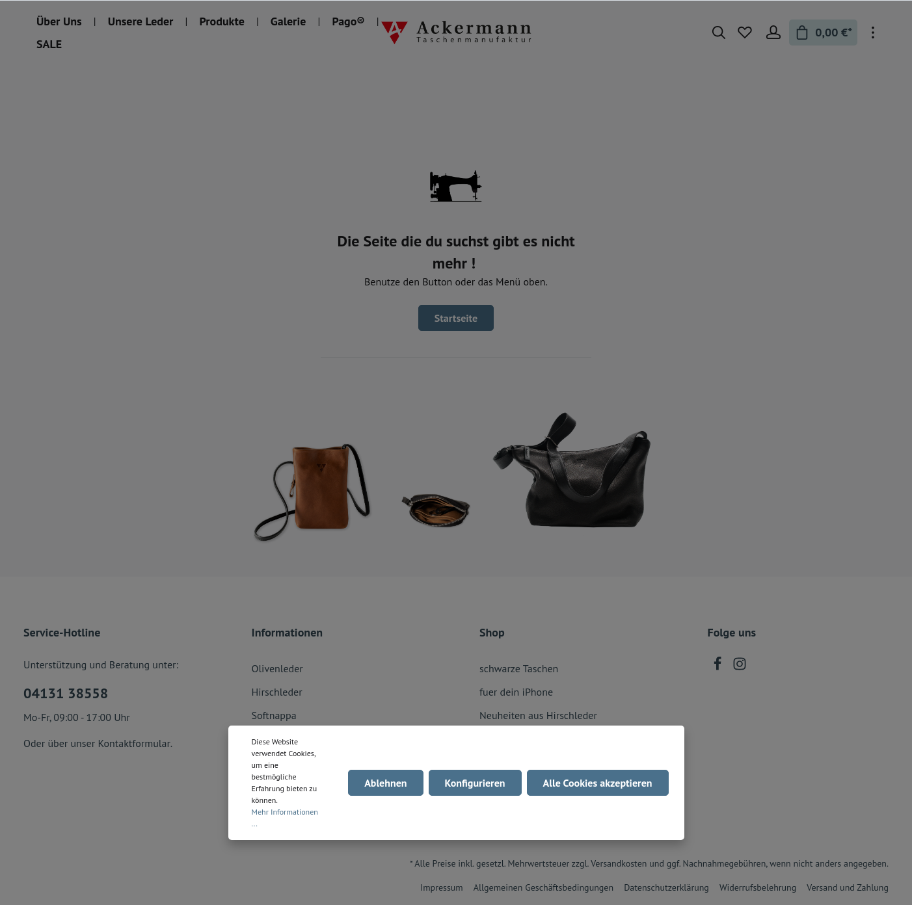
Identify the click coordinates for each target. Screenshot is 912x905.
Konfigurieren (475, 782)
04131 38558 (65, 693)
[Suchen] (719, 33)
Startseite (456, 317)
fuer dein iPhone (516, 691)
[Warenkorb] (823, 33)
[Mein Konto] (773, 33)
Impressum (441, 887)
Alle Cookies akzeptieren (597, 782)
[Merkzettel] (745, 33)
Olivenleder (277, 668)
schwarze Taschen (518, 668)
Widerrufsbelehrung (757, 887)
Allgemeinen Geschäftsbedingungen (543, 887)
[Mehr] (873, 33)
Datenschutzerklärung (666, 887)
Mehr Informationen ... (285, 817)
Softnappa (274, 715)
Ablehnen (385, 782)
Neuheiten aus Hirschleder (538, 715)
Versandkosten (619, 863)
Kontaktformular (134, 743)
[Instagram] (739, 667)
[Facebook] (718, 667)
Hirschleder (277, 691)
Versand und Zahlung (848, 887)
